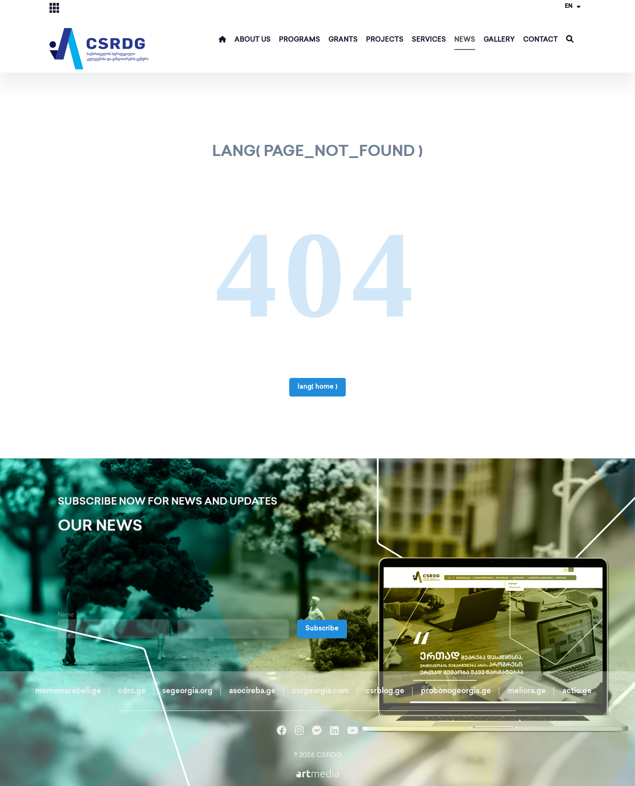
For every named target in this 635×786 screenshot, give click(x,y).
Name (66, 615)
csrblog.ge (385, 691)
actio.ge (577, 691)
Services (429, 40)
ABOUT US (252, 40)
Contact (540, 40)
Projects (385, 40)
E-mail (186, 615)
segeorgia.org (187, 691)
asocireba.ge (252, 691)
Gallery (499, 40)
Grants (343, 40)
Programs (299, 40)
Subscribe (322, 629)
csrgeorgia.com (320, 691)
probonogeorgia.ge (456, 691)
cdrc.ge (132, 691)
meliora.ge (527, 691)
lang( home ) (317, 387)
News (464, 40)
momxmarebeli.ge (68, 691)
